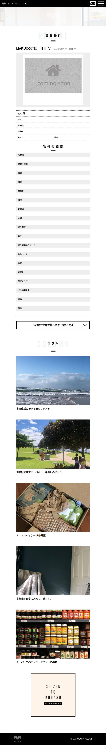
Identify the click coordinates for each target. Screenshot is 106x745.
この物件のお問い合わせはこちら (53, 327)
